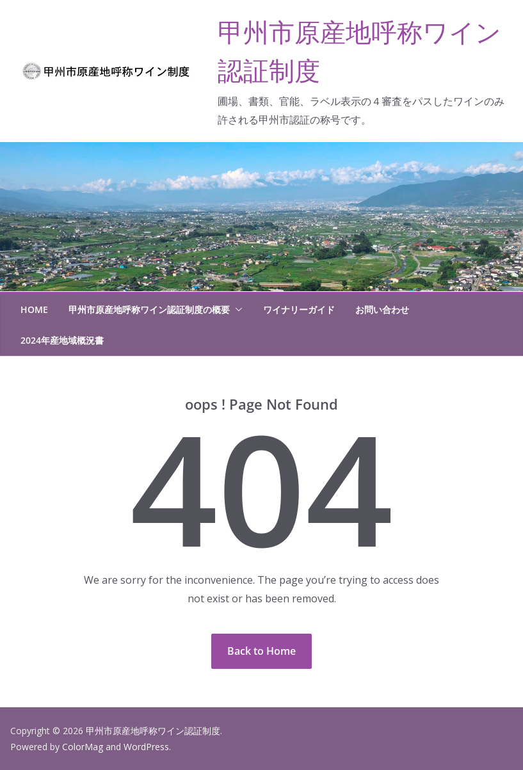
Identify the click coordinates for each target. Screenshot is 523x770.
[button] (236, 310)
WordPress (146, 747)
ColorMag (82, 747)
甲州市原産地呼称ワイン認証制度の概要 (149, 309)
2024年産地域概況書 (62, 340)
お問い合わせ (382, 309)
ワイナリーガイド (299, 309)
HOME (34, 309)
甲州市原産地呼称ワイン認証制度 (153, 731)
